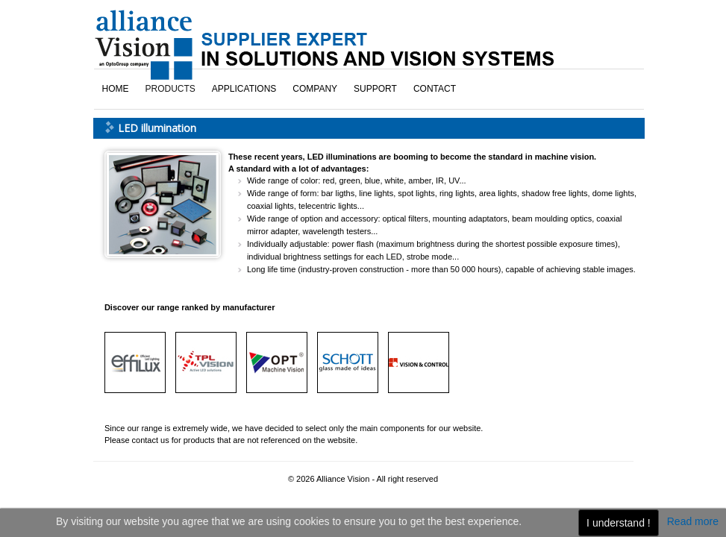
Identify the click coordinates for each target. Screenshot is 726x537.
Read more (693, 521)
